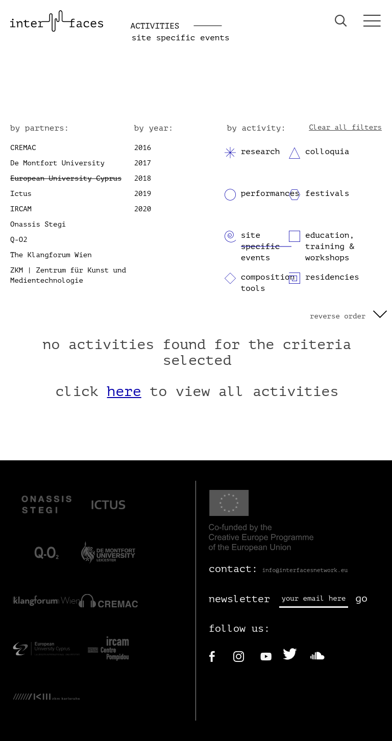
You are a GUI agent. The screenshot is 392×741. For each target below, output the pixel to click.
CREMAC (23, 148)
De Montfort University (57, 163)
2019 (143, 193)
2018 (143, 178)
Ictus (21, 193)
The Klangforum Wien (51, 255)
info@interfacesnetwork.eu (305, 570)
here (124, 391)
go (361, 598)
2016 (143, 148)
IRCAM (21, 209)
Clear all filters (345, 127)
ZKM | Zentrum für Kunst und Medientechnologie (68, 275)
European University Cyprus (65, 178)
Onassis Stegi (38, 224)
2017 (143, 163)
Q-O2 (19, 239)
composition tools (268, 283)
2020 (143, 209)
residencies (332, 277)
